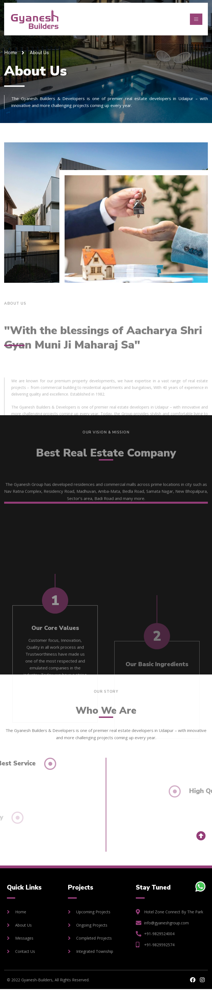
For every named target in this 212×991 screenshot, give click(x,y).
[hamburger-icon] (196, 19)
